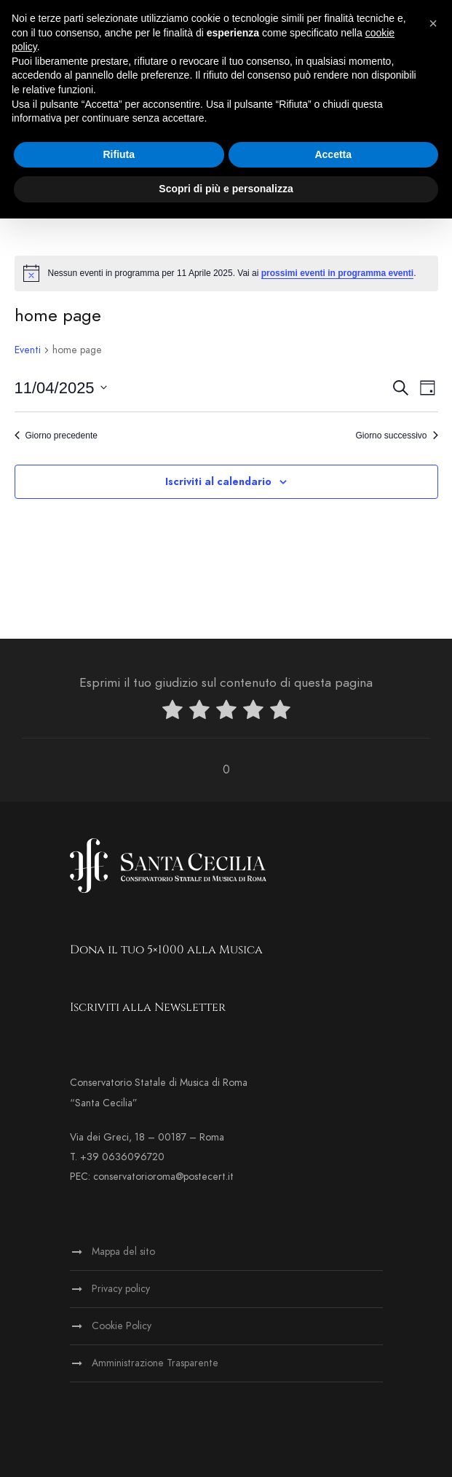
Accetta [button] (333, 154)
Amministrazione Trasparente (155, 1363)
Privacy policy (121, 1289)
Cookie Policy (121, 1326)
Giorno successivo (396, 435)
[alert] (226, 273)
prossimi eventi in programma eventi (337, 273)
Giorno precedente (56, 435)
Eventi (28, 350)
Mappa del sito (123, 1252)
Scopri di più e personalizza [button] (226, 188)
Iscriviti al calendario (218, 482)
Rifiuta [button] (119, 154)
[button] (433, 23)
